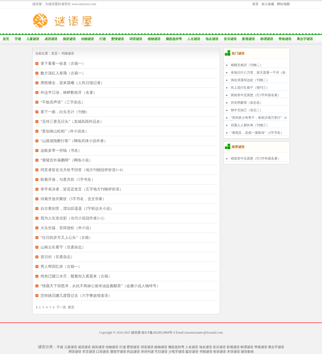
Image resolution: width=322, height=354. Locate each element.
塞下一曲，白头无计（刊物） (65, 112)
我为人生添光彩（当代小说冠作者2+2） (74, 218)
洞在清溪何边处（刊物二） (250, 80)
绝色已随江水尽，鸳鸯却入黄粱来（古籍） (76, 276)
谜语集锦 (247, 351)
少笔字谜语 (177, 351)
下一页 (61, 307)
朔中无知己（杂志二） (247, 110)
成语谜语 (51, 39)
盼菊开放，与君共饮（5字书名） (68, 180)
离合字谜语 (305, 39)
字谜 (17, 39)
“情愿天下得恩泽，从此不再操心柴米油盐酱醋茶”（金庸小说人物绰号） (100, 286)
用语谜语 (74, 351)
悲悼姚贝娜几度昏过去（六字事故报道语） (76, 296)
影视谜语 (248, 39)
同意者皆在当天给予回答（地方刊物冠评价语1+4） (83, 170)
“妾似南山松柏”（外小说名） (65, 131)
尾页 (71, 307)
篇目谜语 (191, 351)
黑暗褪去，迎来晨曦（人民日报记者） (72, 83)
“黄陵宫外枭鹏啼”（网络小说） (67, 160)
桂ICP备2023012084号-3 (158, 332)
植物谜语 (154, 39)
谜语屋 (136, 332)
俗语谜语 (219, 351)
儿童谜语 (32, 39)
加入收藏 (267, 4)
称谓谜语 (266, 39)
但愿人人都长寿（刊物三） (250, 125)
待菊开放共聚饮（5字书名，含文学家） (73, 199)
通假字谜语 (118, 351)
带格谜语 (285, 39)
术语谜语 (233, 351)
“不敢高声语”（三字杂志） (63, 102)
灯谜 (102, 39)
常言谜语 (88, 351)
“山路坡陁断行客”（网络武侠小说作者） (74, 141)
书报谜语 (67, 53)
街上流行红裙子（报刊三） (250, 87)
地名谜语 (212, 39)
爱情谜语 (117, 39)
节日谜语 (161, 351)
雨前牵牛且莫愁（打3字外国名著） (256, 95)
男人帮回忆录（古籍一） (61, 267)
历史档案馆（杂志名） (247, 102)
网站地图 (283, 4)
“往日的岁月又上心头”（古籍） (67, 238)
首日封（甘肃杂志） (57, 257)
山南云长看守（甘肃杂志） (63, 247)
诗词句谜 (147, 351)
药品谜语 (133, 351)
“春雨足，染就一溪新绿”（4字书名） (257, 133)
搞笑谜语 (69, 39)
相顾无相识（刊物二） (247, 65)
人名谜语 (193, 39)
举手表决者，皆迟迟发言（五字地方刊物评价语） (82, 189)
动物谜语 (87, 39)
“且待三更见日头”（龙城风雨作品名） (72, 122)
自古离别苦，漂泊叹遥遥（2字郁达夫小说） (77, 209)
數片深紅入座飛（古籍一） (63, 73)
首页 (255, 4)
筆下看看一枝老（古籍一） (63, 64)
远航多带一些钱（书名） (61, 151)
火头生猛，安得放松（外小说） (67, 228)
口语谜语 (102, 351)
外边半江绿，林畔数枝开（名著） (69, 93)
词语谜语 (135, 39)
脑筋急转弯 (174, 39)
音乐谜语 (230, 39)
